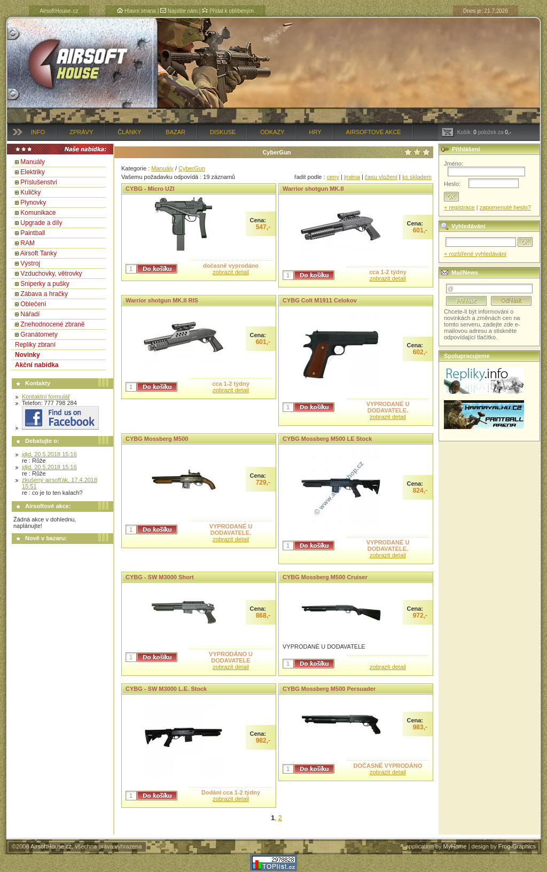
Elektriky (32, 172)
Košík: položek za (476, 132)
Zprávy (81, 132)
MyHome (455, 846)
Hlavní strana (136, 11)
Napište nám (179, 11)
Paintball (32, 233)
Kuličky (30, 192)
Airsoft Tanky (38, 253)
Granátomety (38, 334)
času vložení (381, 177)
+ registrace (459, 207)
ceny (333, 177)
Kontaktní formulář (46, 396)
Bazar (175, 132)
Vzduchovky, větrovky (51, 273)
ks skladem (417, 177)
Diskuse (223, 132)
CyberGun (191, 168)
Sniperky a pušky (44, 283)
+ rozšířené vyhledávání (475, 254)
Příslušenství (38, 182)
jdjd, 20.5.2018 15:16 (49, 454)
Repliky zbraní (35, 344)
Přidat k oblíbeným (228, 11)
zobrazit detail (231, 272)
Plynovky (33, 202)
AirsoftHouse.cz (51, 846)
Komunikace (38, 212)
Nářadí (30, 314)
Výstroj (30, 263)
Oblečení (33, 304)
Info (38, 132)
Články (129, 132)
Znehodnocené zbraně (52, 324)
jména (352, 177)
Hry (315, 132)
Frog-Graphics (517, 846)
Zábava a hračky (44, 294)
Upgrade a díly (41, 223)
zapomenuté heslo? (505, 207)
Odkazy (272, 132)
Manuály (32, 162)
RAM (27, 243)
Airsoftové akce (373, 132)
